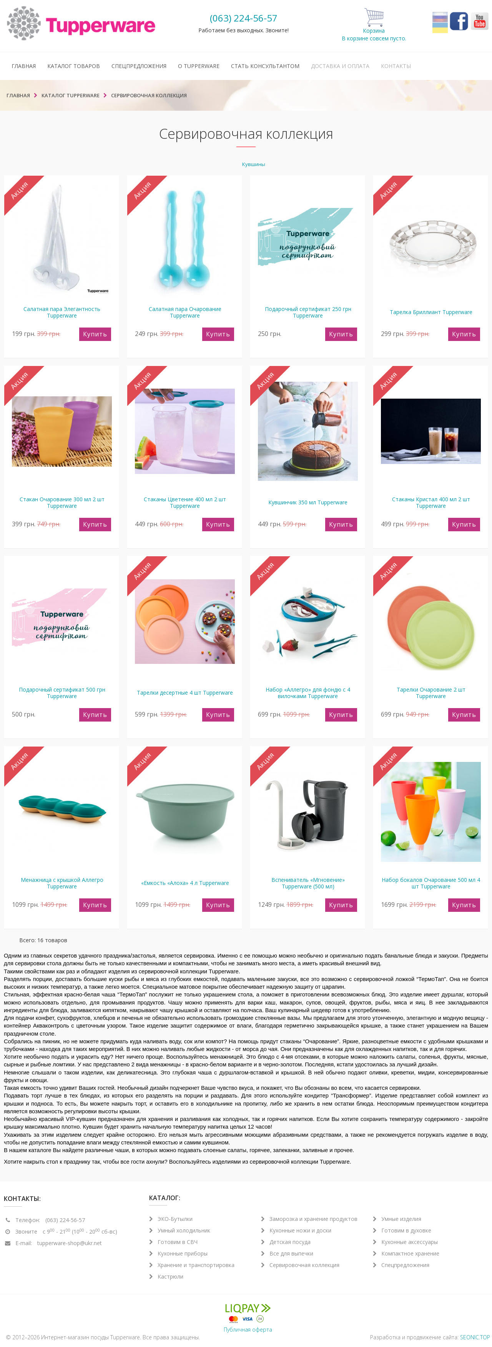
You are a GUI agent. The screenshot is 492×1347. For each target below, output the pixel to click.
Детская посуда (286, 1242)
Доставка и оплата (340, 66)
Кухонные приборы (178, 1253)
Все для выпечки (287, 1253)
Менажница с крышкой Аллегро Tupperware (62, 883)
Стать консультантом (265, 66)
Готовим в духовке (402, 1230)
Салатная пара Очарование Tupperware (185, 312)
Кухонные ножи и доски (296, 1230)
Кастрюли (166, 1276)
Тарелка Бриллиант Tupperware (431, 312)
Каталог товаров (73, 66)
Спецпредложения (138, 66)
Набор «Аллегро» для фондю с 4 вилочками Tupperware (308, 693)
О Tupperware (198, 66)
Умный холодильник (179, 1230)
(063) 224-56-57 (244, 18)
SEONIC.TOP (475, 1337)
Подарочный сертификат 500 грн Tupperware (62, 693)
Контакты (396, 66)
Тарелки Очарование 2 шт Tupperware (431, 693)
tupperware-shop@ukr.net (69, 1243)
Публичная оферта (248, 1329)
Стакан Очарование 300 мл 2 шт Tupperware (62, 502)
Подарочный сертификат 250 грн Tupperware (308, 312)
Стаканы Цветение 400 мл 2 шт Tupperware (185, 502)
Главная (24, 66)
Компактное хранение (406, 1253)
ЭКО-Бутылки (171, 1218)
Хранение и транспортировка (191, 1265)
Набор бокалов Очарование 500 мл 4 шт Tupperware (431, 883)
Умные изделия (397, 1218)
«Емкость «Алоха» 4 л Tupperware (185, 882)
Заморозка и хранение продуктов (309, 1218)
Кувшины (253, 164)
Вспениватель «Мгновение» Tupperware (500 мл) (308, 883)
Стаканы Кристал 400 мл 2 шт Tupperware (431, 502)
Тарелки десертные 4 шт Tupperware (185, 692)
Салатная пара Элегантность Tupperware (61, 312)
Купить (95, 334)
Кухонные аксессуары (405, 1242)
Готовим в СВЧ (173, 1242)
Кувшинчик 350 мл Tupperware (307, 502)
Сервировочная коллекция (300, 1265)
